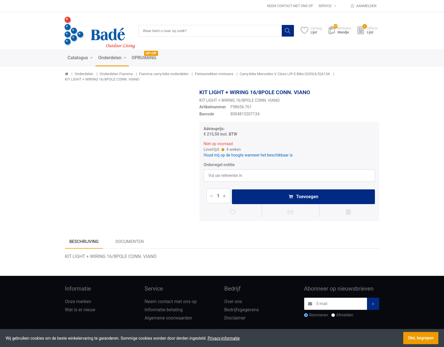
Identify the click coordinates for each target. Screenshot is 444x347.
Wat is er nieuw (80, 311)
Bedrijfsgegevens (241, 311)
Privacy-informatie (224, 338)
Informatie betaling (164, 311)
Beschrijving (84, 243)
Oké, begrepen (421, 338)
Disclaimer (235, 319)
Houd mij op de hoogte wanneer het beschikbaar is (248, 155)
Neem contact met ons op (290, 6)
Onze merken (78, 302)
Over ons (233, 302)
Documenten (130, 243)
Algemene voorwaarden (168, 319)
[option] (128, 152)
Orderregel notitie (219, 165)
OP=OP (151, 54)
